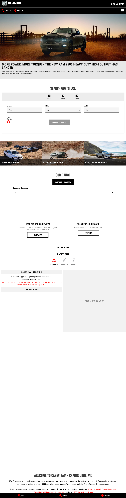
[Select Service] (64, 262)
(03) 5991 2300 (34, 279)
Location (24, 109)
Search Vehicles (59, 122)
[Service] (63, 495)
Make (63, 109)
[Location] (54, 262)
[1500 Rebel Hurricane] (88, 216)
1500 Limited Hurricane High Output (49, 492)
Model (101, 109)
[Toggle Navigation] (122, 11)
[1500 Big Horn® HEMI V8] (38, 217)
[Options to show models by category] (63, 192)
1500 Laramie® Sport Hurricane (102, 489)
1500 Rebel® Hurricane (83, 492)
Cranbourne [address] (63, 247)
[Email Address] (31, 283)
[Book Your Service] (105, 153)
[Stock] (21, 495)
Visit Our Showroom (63, 182)
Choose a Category (63, 191)
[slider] (8, 121)
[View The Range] (21, 153)
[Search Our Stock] (63, 153)
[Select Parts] (73, 262)
